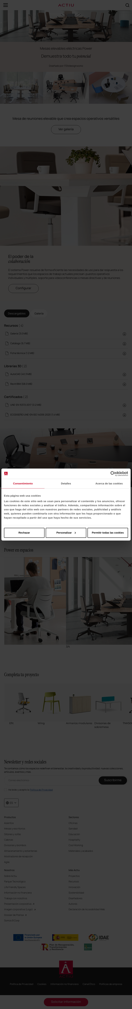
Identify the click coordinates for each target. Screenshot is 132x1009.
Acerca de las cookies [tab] (109, 483)
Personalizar (66, 532)
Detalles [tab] (66, 483)
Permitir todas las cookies (108, 532)
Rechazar (24, 532)
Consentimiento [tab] (23, 483)
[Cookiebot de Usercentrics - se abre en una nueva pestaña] (113, 473)
